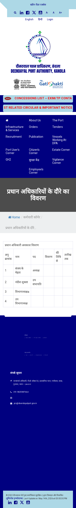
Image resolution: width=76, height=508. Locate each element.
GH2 (8, 159)
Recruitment (14, 136)
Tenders (57, 126)
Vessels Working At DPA (59, 140)
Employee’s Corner (36, 171)
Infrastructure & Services (15, 128)
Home (14, 217)
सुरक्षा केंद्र (34, 160)
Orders (33, 126)
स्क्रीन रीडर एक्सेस (38, 4)
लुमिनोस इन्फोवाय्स (14, 498)
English (29, 19)
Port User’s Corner (12, 151)
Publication (36, 136)
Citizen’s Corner (34, 151)
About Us (35, 120)
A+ (60, 12)
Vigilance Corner (58, 161)
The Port (57, 120)
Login (50, 19)
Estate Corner (61, 149)
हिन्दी (40, 19)
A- (47, 12)
